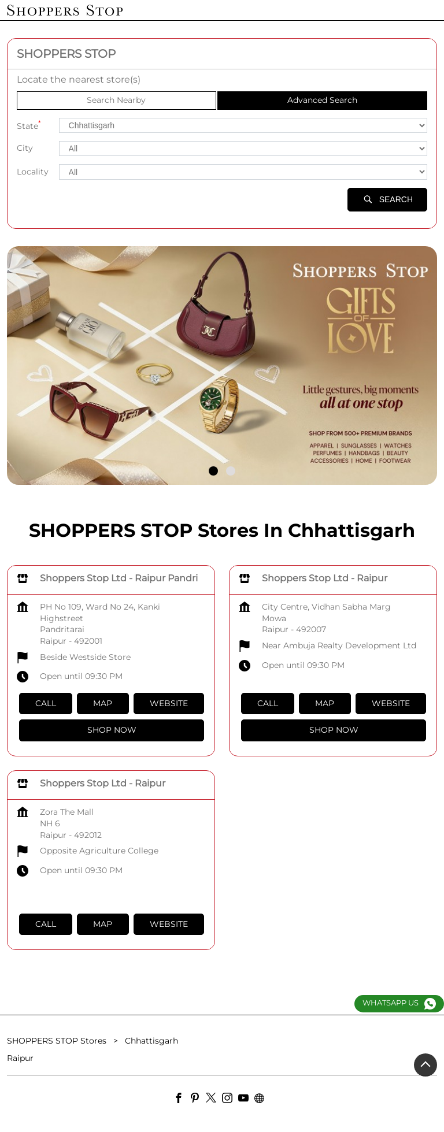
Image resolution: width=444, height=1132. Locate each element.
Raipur (20, 1058)
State (29, 125)
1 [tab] (213, 471)
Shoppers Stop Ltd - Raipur (324, 578)
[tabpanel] (222, 365)
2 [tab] (230, 471)
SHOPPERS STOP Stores (58, 1040)
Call (45, 703)
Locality (33, 171)
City (25, 148)
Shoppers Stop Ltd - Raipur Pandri (119, 578)
